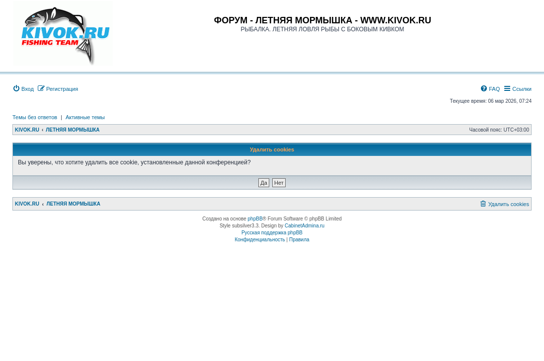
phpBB (255, 218)
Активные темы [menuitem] (85, 117)
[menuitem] (23, 89)
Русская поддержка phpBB (272, 232)
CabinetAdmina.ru (304, 225)
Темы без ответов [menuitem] (34, 117)
